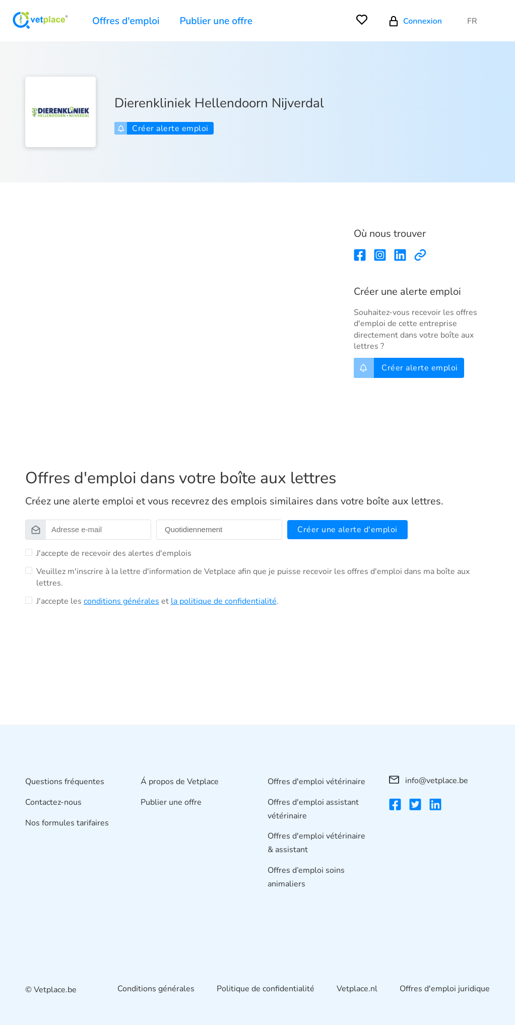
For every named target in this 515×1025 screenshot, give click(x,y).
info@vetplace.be (428, 781)
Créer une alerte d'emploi (347, 529)
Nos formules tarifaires (67, 822)
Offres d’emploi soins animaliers (306, 877)
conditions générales (121, 601)
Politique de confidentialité (265, 989)
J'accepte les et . (157, 601)
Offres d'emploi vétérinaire (316, 782)
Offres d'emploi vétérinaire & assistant (316, 843)
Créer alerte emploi (163, 128)
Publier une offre (216, 21)
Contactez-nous (53, 802)
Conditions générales (156, 989)
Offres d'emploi (126, 21)
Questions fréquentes (64, 782)
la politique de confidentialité (224, 601)
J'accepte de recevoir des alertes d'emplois (113, 553)
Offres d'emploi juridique (445, 989)
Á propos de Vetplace (180, 782)
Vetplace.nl (357, 989)
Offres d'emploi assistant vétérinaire (313, 809)
